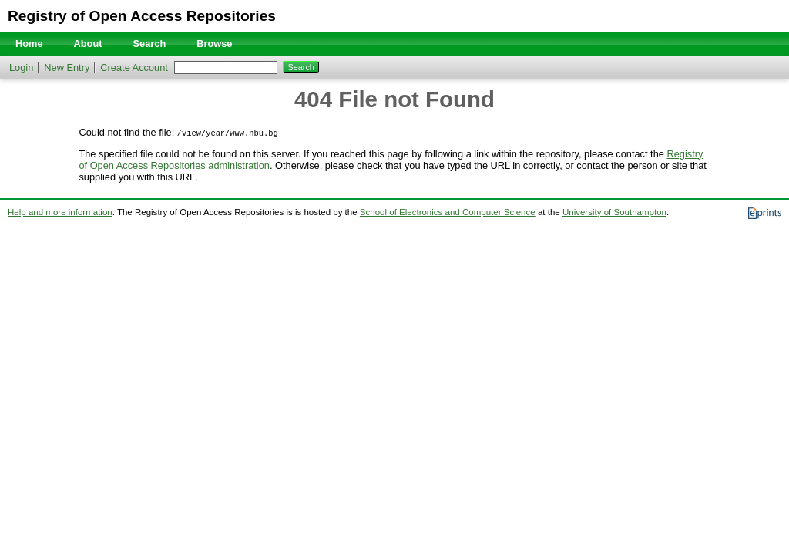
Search (149, 43)
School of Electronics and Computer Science (448, 212)
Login (21, 67)
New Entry (66, 67)
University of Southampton (614, 212)
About (88, 43)
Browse (214, 43)
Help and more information (60, 212)
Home (29, 43)
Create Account (134, 67)
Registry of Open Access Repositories (142, 16)
